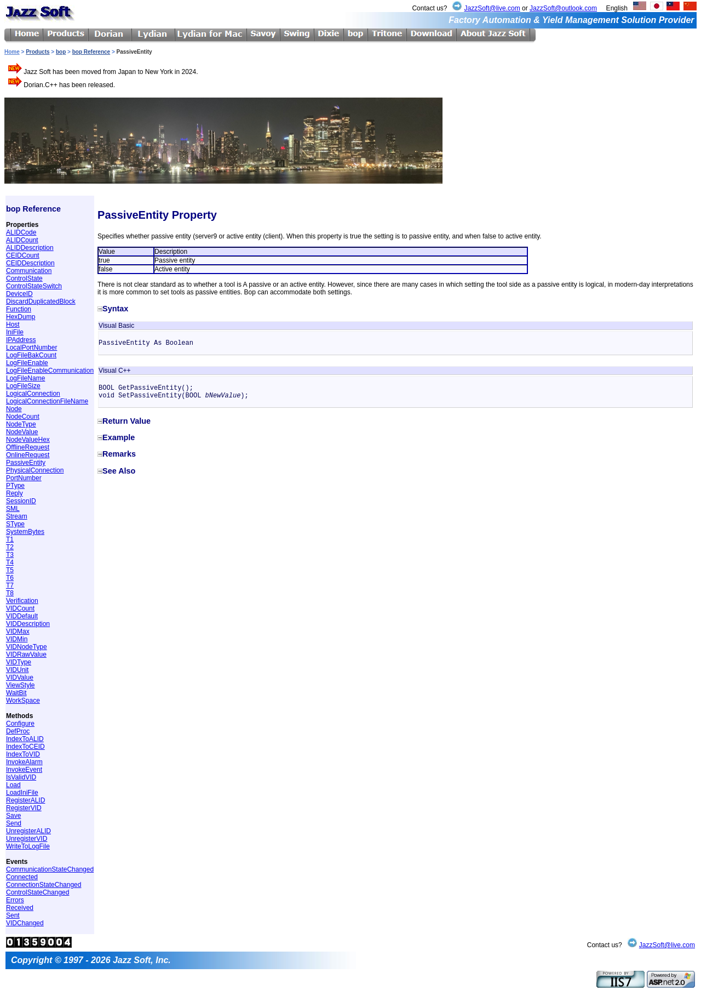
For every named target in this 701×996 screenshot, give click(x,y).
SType (15, 524)
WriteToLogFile (28, 846)
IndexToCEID (25, 746)
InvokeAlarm (24, 762)
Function (18, 309)
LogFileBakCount (31, 355)
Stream (16, 516)
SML (13, 509)
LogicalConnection (33, 393)
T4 (10, 562)
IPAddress (21, 340)
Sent (13, 915)
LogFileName (25, 378)
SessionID (21, 501)
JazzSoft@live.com (492, 8)
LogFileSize (23, 386)
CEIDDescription (30, 263)
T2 (10, 547)
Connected (22, 877)
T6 (10, 578)
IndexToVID (23, 754)
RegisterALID (25, 800)
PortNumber (24, 478)
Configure (20, 723)
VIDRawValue (26, 654)
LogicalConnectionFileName (47, 401)
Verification (22, 601)
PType (15, 486)
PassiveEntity (25, 462)
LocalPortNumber (31, 347)
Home (12, 52)
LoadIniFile (22, 792)
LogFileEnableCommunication (50, 370)
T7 (10, 585)
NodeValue (22, 432)
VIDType (18, 662)
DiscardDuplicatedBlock (41, 301)
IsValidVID (21, 777)
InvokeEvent (24, 769)
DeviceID (19, 294)
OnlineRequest (27, 455)
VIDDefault (22, 616)
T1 (10, 539)
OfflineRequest (27, 447)
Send (13, 823)
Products (37, 52)
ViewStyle (20, 685)
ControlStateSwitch (34, 286)
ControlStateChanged (37, 892)
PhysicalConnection (35, 470)
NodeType (21, 424)
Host (13, 324)
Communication (28, 271)
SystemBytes (25, 532)
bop (61, 52)
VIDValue (19, 677)
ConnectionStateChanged (43, 885)
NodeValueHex (28, 439)
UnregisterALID (28, 831)
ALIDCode (21, 232)
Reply (14, 493)
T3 (10, 555)
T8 (10, 593)
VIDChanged (25, 923)
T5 (10, 570)
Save (13, 815)
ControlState (24, 278)
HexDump (20, 317)
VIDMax (18, 631)
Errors (15, 900)
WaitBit (16, 693)
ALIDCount (22, 240)
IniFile (15, 332)
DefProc (18, 731)
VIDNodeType (26, 647)
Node (14, 409)
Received (19, 908)
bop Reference (91, 52)
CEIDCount (22, 255)
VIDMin (16, 639)
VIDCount (20, 608)
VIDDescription (28, 624)
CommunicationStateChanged (50, 869)
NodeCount (22, 416)
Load (13, 785)
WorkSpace (23, 700)
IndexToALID (25, 739)
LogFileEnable (27, 363)
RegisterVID (24, 808)
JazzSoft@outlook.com (563, 8)
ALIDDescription (30, 248)
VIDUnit (17, 670)
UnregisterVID (26, 839)
